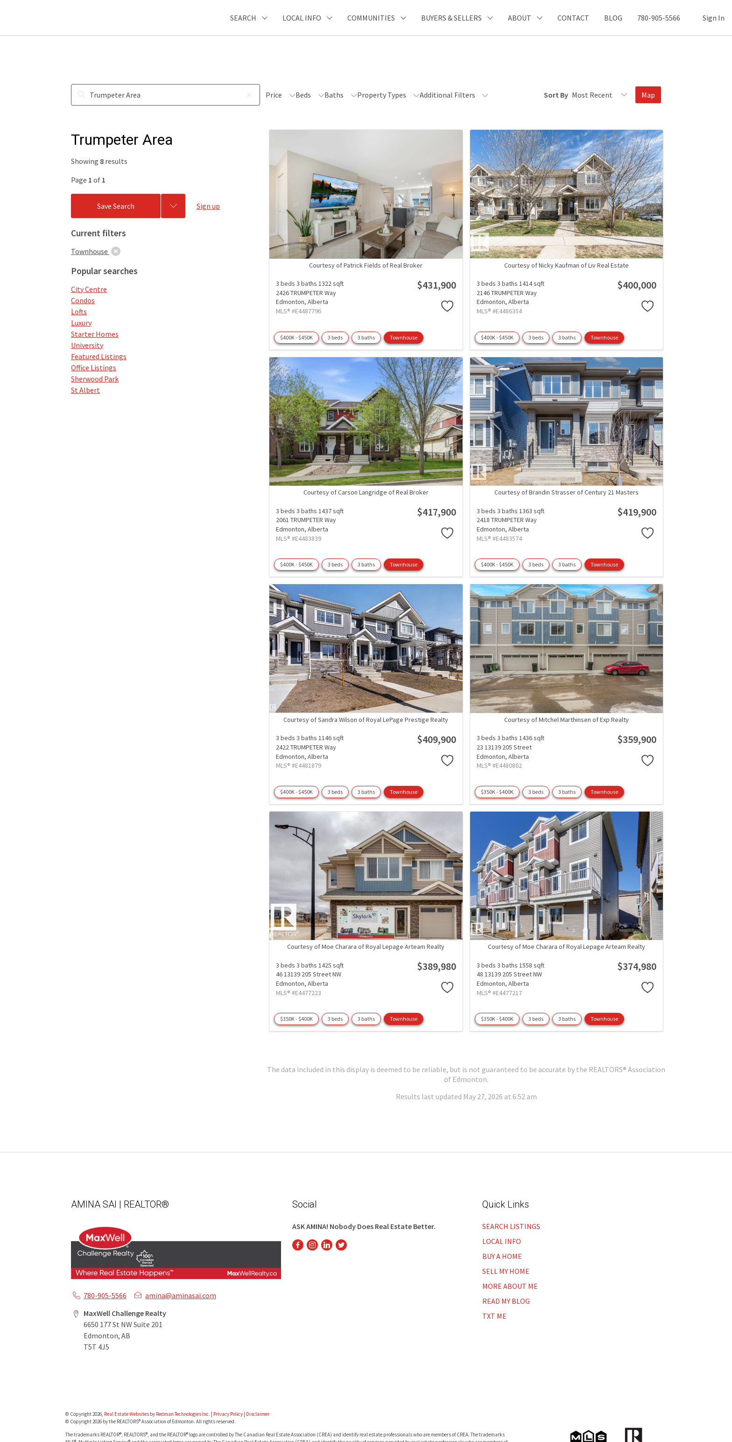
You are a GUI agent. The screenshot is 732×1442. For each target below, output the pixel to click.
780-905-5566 (658, 17)
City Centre (89, 289)
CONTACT (573, 17)
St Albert (85, 390)
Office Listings (93, 367)
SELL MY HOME (505, 1271)
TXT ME (494, 1316)
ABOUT (519, 17)
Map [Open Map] (648, 94)
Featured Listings (99, 356)
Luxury (81, 322)
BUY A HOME (502, 1256)
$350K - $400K (497, 791)
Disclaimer (257, 1414)
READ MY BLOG (506, 1301)
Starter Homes (95, 334)
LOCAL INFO (501, 1241)
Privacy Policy (228, 1414)
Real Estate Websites (127, 1414)
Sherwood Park (95, 378)
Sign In (714, 17)
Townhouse (403, 337)
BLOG (613, 17)
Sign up (208, 206)
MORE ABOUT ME (510, 1286)
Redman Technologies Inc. (183, 1414)
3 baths (366, 337)
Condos (83, 300)
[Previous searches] (173, 206)
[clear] (115, 251)
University (87, 345)
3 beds (335, 337)
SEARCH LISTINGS (511, 1226)
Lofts (79, 311)
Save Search (115, 206)
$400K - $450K (296, 337)
